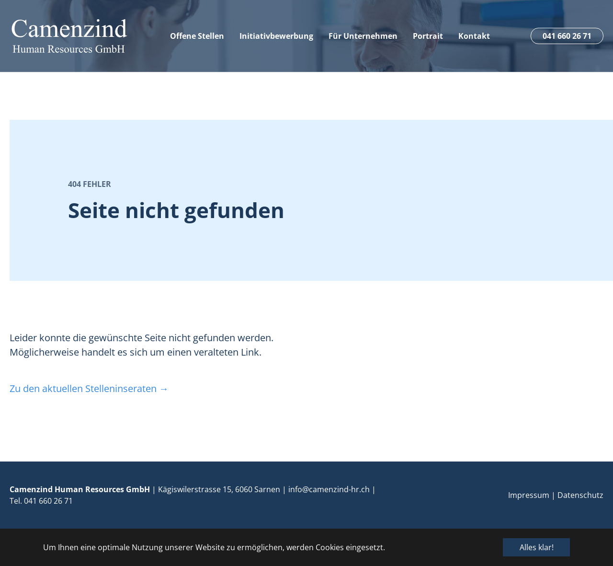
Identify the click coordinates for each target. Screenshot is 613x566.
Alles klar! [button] (537, 547)
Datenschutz (580, 495)
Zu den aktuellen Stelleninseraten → (89, 388)
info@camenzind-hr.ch (329, 489)
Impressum (528, 495)
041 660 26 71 (48, 501)
